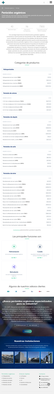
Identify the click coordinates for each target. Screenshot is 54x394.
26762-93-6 (48, 86)
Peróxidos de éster (9, 173)
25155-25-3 (48, 133)
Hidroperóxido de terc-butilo (12, 77)
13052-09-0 (48, 193)
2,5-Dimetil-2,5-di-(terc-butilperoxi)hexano (15, 136)
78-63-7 (49, 136)
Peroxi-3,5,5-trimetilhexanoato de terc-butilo (16, 201)
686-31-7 (49, 198)
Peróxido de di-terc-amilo (11, 128)
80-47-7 (49, 83)
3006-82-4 (48, 184)
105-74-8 (49, 166)
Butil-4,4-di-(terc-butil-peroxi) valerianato (14, 225)
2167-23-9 (49, 110)
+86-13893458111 (33, 325)
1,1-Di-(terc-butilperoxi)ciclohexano (12, 107)
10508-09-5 (48, 128)
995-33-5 (49, 225)
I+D (21, 380)
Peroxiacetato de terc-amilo (11, 210)
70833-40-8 (48, 213)
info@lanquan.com (21, 325)
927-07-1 (49, 219)
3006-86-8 (48, 107)
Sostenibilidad (24, 384)
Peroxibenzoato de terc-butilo (12, 181)
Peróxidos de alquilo (10, 117)
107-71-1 (49, 207)
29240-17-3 (48, 196)
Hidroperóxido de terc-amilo (12, 80)
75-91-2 (49, 77)
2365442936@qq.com (46, 378)
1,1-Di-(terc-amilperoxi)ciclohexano (13, 101)
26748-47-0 (48, 187)
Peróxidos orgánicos (9, 8)
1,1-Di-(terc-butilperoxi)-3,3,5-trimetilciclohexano (17, 104)
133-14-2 (49, 163)
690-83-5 (49, 210)
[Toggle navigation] (51, 2)
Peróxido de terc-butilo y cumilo (12, 139)
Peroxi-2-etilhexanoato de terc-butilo (14, 184)
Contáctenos (16, 230)
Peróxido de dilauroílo (9, 166)
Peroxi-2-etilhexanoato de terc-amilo (14, 199)
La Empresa (23, 376)
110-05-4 (49, 125)
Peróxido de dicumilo (9, 131)
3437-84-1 (49, 160)
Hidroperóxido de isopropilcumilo (13, 86)
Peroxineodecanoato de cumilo (12, 187)
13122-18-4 (49, 201)
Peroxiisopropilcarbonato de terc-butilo (14, 216)
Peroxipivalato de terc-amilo (12, 196)
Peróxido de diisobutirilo (10, 160)
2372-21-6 (49, 216)
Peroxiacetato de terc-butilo (11, 207)
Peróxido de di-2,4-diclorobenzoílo (13, 163)
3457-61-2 (49, 139)
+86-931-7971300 (45, 385)
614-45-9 (49, 181)
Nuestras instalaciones (27, 341)
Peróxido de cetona (10, 93)
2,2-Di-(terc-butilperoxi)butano (12, 110)
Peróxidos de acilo (9, 147)
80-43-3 (49, 130)
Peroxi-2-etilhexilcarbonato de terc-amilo (15, 213)
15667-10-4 (48, 101)
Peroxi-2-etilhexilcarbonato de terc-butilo (15, 204)
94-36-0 (49, 154)
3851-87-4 (49, 157)
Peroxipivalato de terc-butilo (12, 219)
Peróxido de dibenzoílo (10, 154)
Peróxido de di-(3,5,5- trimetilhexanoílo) (12, 157)
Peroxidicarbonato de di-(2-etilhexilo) (13, 190)
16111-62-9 (49, 190)
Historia (22, 378)
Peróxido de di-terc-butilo (11, 125)
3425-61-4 (48, 80)
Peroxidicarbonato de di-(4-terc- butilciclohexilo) (17, 222)
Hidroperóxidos (8, 69)
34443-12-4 (48, 204)
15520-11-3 (48, 222)
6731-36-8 (49, 104)
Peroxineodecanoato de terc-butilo (13, 193)
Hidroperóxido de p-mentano (12, 83)
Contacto (42, 374)
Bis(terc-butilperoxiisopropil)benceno (13, 133)
